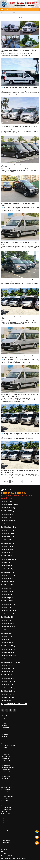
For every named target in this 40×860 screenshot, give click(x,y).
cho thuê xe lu (4, 736)
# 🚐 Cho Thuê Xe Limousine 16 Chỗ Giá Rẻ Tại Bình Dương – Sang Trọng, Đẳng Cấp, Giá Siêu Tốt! (19, 356)
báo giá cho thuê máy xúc (6, 787)
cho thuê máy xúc (5, 721)
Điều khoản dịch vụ (5, 833)
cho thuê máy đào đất (5, 776)
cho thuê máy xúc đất (5, 769)
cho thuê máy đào (5, 729)
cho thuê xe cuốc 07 (5, 763)
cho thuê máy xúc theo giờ (7, 796)
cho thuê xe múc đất (5, 756)
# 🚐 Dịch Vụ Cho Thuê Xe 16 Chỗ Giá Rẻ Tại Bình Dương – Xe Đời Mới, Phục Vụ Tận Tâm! (19, 471)
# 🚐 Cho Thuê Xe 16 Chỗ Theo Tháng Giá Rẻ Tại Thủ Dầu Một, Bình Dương (18, 165)
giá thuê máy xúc (4, 805)
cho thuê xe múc (4, 732)
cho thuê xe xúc (4, 718)
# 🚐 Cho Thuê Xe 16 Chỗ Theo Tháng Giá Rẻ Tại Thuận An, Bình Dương (19, 317)
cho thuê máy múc (5, 727)
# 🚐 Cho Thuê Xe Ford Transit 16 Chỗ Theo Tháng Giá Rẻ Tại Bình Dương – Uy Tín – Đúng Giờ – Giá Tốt (20, 395)
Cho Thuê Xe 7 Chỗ (5, 816)
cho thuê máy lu (4, 723)
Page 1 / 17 (6, 481)
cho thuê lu (3, 780)
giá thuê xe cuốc (4, 791)
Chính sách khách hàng (6, 842)
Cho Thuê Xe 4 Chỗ (5, 813)
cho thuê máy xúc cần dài (6, 774)
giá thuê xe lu (4, 798)
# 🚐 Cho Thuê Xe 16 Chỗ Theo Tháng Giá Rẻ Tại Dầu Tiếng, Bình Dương (19, 50)
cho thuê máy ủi (4, 725)
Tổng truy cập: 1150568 (6, 855)
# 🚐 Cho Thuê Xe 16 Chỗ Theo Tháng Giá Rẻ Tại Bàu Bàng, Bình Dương (19, 127)
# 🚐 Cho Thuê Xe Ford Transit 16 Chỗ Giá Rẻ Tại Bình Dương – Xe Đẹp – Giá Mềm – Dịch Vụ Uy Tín (20, 434)
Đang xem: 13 (4, 849)
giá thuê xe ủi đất (5, 743)
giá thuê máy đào (5, 747)
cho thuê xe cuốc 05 (5, 765)
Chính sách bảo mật (5, 835)
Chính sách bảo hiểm (5, 840)
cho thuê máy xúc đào (6, 771)
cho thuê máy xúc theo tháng (7, 767)
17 (31, 481)
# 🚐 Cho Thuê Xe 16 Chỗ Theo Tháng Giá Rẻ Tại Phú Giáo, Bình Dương (19, 88)
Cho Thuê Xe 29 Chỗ (5, 820)
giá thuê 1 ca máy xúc (5, 800)
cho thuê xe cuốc (5, 740)
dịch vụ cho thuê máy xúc (6, 752)
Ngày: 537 (3, 851)
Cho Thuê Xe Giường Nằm (7, 827)
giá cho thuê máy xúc (5, 749)
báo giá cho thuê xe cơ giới (7, 785)
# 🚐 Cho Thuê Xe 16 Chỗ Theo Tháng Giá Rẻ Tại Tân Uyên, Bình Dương (19, 243)
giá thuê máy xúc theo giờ (6, 809)
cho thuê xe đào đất (5, 760)
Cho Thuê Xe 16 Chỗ (5, 818)
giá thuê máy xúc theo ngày (7, 802)
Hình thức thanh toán (5, 838)
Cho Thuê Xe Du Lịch (5, 811)
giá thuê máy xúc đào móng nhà (8, 745)
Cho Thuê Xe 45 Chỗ (5, 822)
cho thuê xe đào (4, 734)
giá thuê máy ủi (4, 794)
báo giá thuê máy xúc (5, 782)
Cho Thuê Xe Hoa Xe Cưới (7, 824)
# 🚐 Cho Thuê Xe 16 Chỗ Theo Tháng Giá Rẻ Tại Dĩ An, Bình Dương (20, 280)
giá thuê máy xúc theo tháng (7, 807)
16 (28, 481)
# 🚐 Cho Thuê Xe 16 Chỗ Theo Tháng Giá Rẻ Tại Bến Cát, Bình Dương (18, 204)
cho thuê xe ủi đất (5, 754)
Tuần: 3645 (3, 853)
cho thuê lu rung (4, 778)
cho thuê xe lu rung (5, 758)
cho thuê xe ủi (4, 738)
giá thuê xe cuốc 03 (5, 789)
